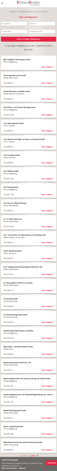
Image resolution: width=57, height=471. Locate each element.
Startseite (13, 12)
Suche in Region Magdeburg (28, 39)
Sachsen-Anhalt (25, 12)
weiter (35, 455)
